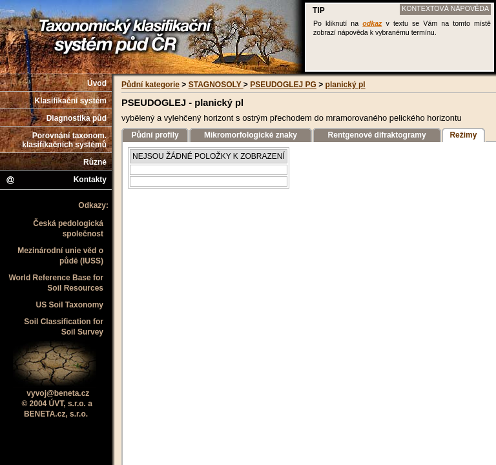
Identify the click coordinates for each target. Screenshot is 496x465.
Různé (95, 162)
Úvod (97, 83)
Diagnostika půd (76, 118)
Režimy (463, 135)
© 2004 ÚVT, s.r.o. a (56, 403)
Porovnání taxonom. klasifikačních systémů (64, 140)
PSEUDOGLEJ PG (283, 84)
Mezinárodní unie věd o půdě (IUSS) (60, 255)
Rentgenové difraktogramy (377, 135)
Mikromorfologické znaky (250, 135)
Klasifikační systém (71, 100)
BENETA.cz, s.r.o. (56, 413)
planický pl (346, 84)
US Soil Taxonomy (69, 304)
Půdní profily (154, 135)
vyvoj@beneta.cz (57, 393)
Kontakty (56, 180)
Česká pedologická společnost (68, 228)
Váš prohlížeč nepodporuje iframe (399, 37)
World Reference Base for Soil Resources (56, 283)
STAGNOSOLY (216, 84)
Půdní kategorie (150, 84)
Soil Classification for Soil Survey (63, 326)
